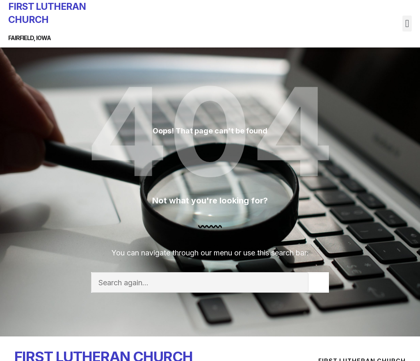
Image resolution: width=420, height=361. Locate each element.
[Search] (318, 282)
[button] (407, 24)
